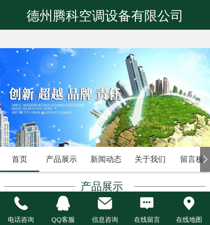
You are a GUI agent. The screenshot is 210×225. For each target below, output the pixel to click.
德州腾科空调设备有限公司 (105, 15)
